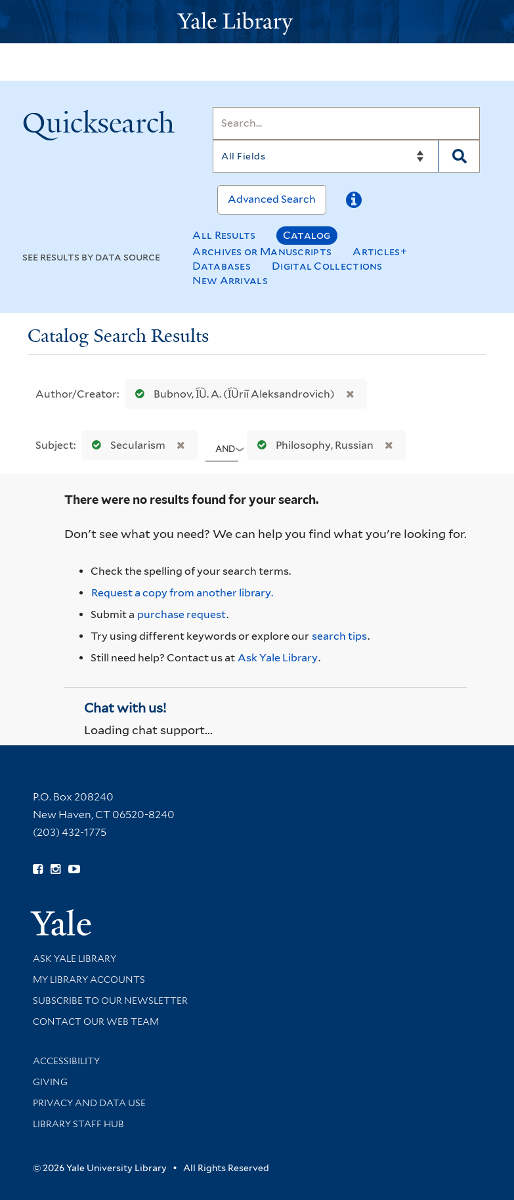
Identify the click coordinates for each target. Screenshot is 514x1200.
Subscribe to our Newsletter (110, 1000)
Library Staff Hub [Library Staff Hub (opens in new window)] (78, 1124)
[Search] (346, 123)
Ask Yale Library (278, 658)
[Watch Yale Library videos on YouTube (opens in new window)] (74, 869)
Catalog (307, 235)
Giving (50, 1082)
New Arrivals (230, 280)
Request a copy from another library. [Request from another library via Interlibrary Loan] (182, 593)
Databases (221, 266)
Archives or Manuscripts (262, 251)
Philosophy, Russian (312, 445)
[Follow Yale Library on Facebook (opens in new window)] (38, 869)
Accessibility (66, 1061)
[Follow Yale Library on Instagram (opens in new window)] (55, 869)
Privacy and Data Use (89, 1103)
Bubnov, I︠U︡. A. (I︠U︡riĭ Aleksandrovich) (232, 394)
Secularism (125, 445)
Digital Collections (327, 266)
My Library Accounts (89, 979)
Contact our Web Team (96, 1021)
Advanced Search (272, 199)
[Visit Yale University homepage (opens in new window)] (61, 918)
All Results (223, 235)
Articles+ (380, 251)
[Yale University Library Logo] (257, 22)
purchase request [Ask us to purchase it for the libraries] (181, 614)
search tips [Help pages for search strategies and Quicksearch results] (339, 636)
